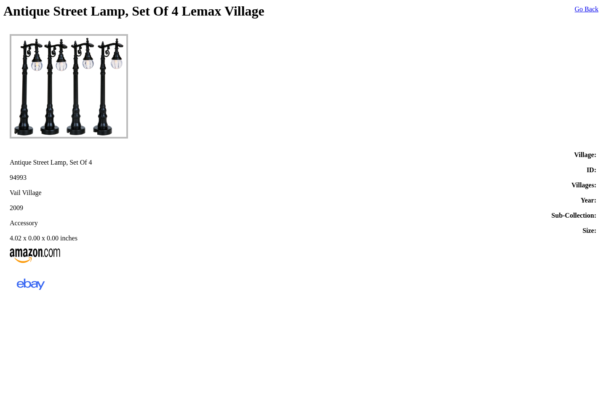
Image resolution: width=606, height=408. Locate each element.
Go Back (586, 9)
